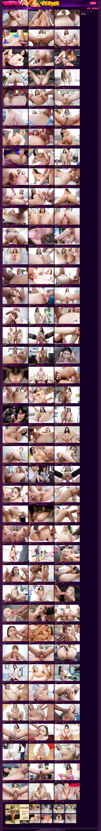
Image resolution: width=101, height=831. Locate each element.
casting (19, 147)
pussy (65, 107)
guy (42, 87)
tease (67, 226)
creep (19, 305)
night (65, 67)
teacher (42, 504)
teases (70, 28)
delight (72, 186)
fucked (65, 28)
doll (69, 385)
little (20, 424)
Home (7, 8)
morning (68, 186)
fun (40, 107)
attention (45, 206)
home (18, 167)
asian (68, 365)
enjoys (41, 67)
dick (39, 67)
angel (66, 127)
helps (41, 365)
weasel (44, 583)
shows (67, 444)
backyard (70, 246)
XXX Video (48, 8)
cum (15, 186)
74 (97, 8)
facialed (43, 464)
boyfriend (44, 305)
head (70, 325)
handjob (65, 266)
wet (65, 444)
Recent (28, 8)
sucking (17, 28)
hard (41, 28)
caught (69, 206)
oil (64, 127)
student (40, 167)
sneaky (65, 424)
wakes (65, 286)
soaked (69, 127)
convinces (71, 147)
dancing (44, 524)
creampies (22, 385)
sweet (65, 246)
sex (13, 67)
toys (18, 266)
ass (41, 87)
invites (69, 266)
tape (14, 246)
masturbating (45, 325)
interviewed (45, 186)
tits (43, 385)
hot (71, 286)
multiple (17, 385)
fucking (14, 28)
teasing (42, 444)
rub (67, 246)
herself (67, 385)
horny (14, 107)
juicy (20, 28)
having (15, 67)
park (68, 87)
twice (17, 345)
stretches (68, 167)
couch (16, 147)
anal (39, 87)
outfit (65, 147)
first (17, 67)
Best (17, 8)
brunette (18, 444)
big (43, 67)
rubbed (46, 246)
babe (39, 28)
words (41, 583)
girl (67, 206)
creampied (69, 107)
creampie (73, 107)
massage (42, 147)
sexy (44, 28)
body (19, 464)
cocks (19, 504)
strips (69, 67)
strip (67, 67)
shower (71, 266)
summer (70, 484)
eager (16, 325)
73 (95, 8)
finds (67, 147)
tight (13, 226)
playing (19, 107)
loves (15, 405)
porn (42, 286)
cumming (17, 524)
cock (41, 127)
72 (92, 8)
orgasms (18, 87)
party (68, 424)
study (70, 226)
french (45, 167)
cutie (15, 206)
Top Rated (38, 8)
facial (18, 127)
